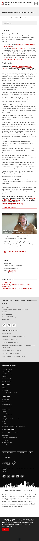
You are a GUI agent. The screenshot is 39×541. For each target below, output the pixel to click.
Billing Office (5, 402)
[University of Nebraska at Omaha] (3, 3)
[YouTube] (13, 476)
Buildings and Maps (7, 404)
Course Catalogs (6, 371)
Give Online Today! (9, 207)
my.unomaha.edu (6, 378)
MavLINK (4, 376)
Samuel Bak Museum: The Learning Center (13, 426)
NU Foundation (6, 282)
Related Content (7, 23)
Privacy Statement (7, 442)
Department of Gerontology (9, 339)
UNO (3, 18)
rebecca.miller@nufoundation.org (13, 59)
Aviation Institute (6, 333)
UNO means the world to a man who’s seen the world (17, 288)
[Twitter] (8, 476)
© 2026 (4, 471)
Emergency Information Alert (10, 432)
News (3, 421)
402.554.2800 (6, 457)
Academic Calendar (7, 369)
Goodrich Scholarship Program (10, 342)
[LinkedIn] (9, 325)
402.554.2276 (12, 270)
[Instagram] (14, 325)
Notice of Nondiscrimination (9, 437)
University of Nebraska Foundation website (19, 199)
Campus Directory (7, 406)
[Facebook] (4, 325)
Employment (5, 390)
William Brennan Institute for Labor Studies (13, 356)
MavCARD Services (7, 374)
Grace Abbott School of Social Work (11, 350)
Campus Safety (6, 409)
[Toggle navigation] (36, 3)
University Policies (7, 445)
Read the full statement (17, 506)
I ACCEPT (5, 529)
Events (4, 411)
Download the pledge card (19, 48)
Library (4, 416)
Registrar (4, 423)
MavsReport (5, 435)
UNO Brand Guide (6, 381)
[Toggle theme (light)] (31, 452)
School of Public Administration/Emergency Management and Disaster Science (18, 346)
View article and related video (15, 251)
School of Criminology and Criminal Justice (13, 336)
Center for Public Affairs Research (11, 353)
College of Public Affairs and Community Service (19, 3)
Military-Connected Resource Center (11, 418)
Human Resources (7, 414)
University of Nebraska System (10, 392)
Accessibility (5, 399)
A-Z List (4, 388)
